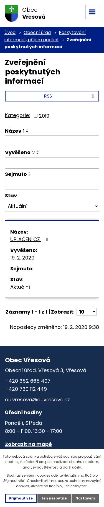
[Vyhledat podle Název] (52, 141)
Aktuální (20, 286)
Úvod (10, 32)
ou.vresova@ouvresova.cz (37, 399)
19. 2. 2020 (22, 257)
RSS (70, 96)
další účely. (72, 467)
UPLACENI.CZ (30, 239)
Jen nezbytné (54, 498)
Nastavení (85, 498)
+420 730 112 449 (26, 388)
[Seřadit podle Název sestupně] (27, 132)
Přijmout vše (21, 498)
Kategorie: (17, 115)
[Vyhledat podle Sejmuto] (52, 184)
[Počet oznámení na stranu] (87, 312)
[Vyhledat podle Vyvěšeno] (52, 163)
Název (14, 130)
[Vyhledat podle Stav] (52, 206)
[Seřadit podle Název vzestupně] (27, 129)
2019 (44, 115)
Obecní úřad (37, 32)
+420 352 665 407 (27, 380)
